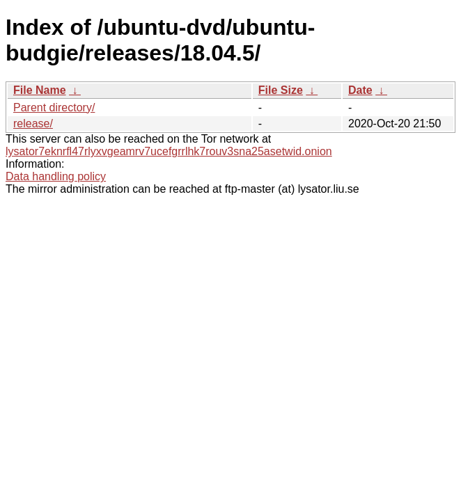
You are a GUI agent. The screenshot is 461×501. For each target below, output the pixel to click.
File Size (280, 90)
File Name (39, 90)
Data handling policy (56, 176)
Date (360, 90)
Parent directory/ (54, 107)
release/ (33, 123)
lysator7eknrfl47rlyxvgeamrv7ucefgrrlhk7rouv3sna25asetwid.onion (169, 151)
